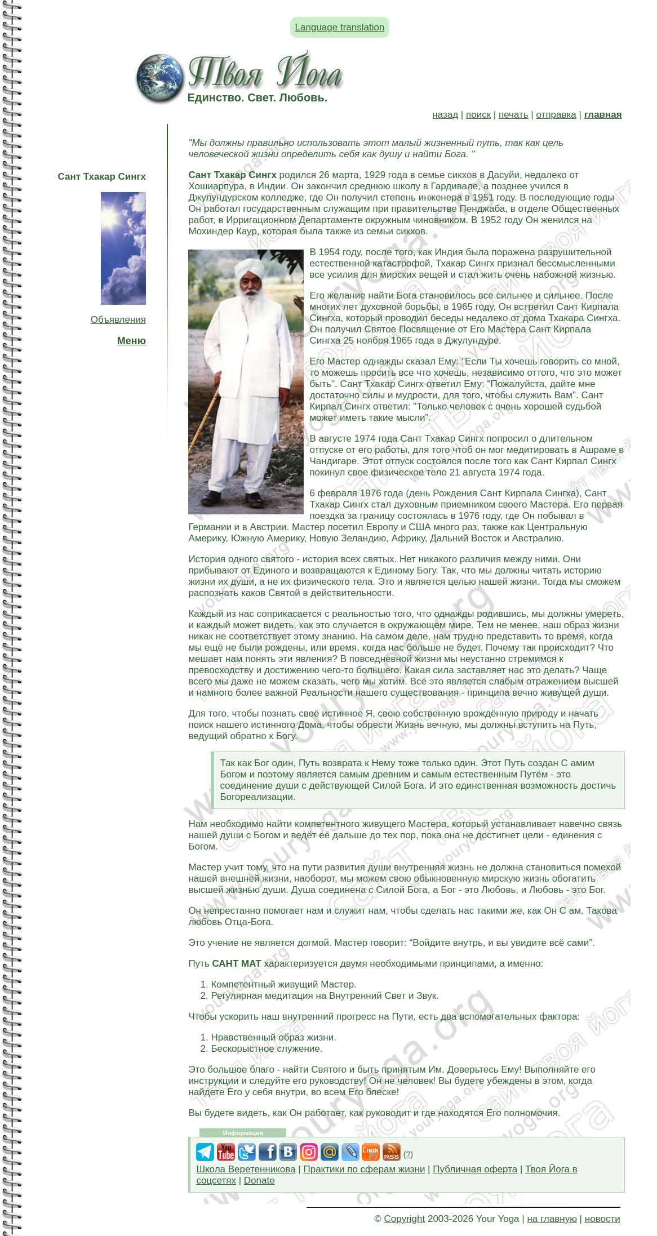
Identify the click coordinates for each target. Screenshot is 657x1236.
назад (445, 114)
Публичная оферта (475, 1169)
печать (514, 114)
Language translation (340, 27)
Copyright (404, 1218)
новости (602, 1218)
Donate (259, 1180)
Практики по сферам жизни (364, 1169)
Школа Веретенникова (245, 1169)
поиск (478, 114)
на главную (551, 1218)
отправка (556, 114)
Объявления (118, 319)
